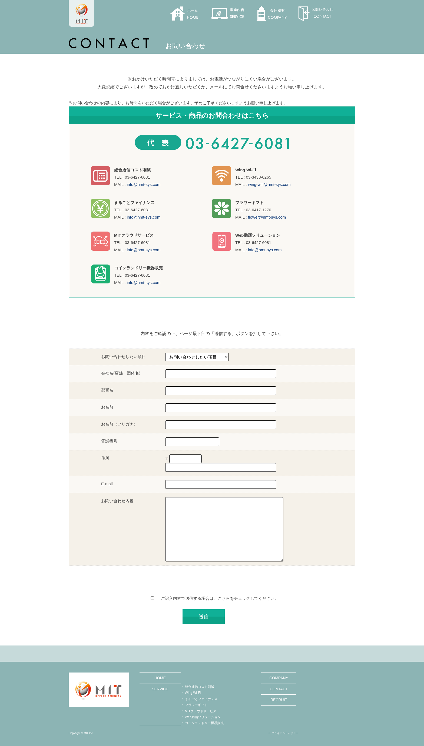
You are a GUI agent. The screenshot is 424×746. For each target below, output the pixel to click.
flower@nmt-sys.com (267, 217)
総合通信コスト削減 (199, 687)
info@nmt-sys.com (143, 184)
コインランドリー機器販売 (204, 723)
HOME (160, 678)
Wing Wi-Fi (193, 693)
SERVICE (160, 689)
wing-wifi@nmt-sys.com (269, 184)
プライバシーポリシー (285, 733)
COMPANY (278, 678)
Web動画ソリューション (203, 717)
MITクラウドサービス (201, 711)
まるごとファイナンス (201, 699)
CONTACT (279, 689)
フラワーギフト (196, 705)
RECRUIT (278, 700)
